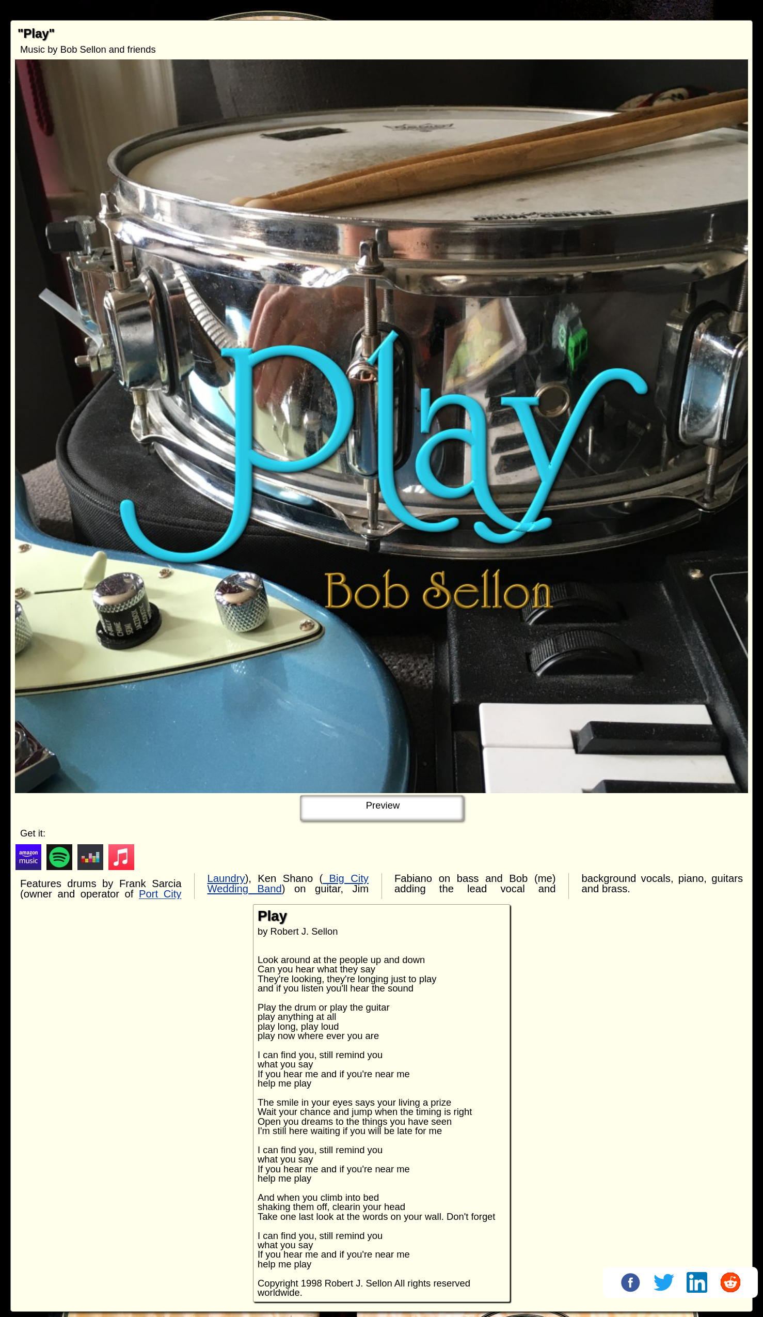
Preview (383, 805)
